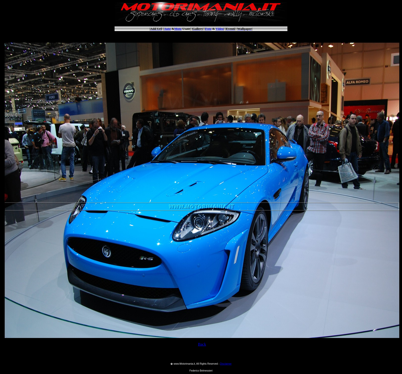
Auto (167, 29)
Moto (178, 29)
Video (219, 29)
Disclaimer (226, 363)
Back (202, 344)
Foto (208, 29)
